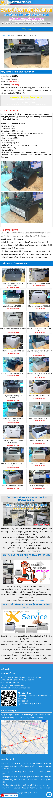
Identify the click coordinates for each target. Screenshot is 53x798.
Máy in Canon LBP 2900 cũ (13, 306)
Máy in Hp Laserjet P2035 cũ (39, 306)
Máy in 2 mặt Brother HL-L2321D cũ (39, 352)
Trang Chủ (6, 35)
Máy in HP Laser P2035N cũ (13, 351)
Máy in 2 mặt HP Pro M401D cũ (13, 373)
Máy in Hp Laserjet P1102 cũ (13, 486)
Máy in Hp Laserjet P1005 (39, 463)
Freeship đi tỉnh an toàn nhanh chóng (26, 100)
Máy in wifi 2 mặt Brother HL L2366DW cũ (13, 284)
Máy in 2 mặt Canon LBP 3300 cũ (39, 284)
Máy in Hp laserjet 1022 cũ (39, 396)
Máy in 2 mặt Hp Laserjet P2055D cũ (13, 329)
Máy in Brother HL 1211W (39, 441)
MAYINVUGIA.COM (21, 2)
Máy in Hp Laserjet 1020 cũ (39, 418)
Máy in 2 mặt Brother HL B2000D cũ (39, 374)
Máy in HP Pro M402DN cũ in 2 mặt (13, 464)
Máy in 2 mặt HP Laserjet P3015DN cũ (13, 442)
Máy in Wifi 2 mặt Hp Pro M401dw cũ (13, 397)
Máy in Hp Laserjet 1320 (39, 486)
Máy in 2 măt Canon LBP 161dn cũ (39, 329)
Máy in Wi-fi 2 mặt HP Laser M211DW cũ (13, 419)
